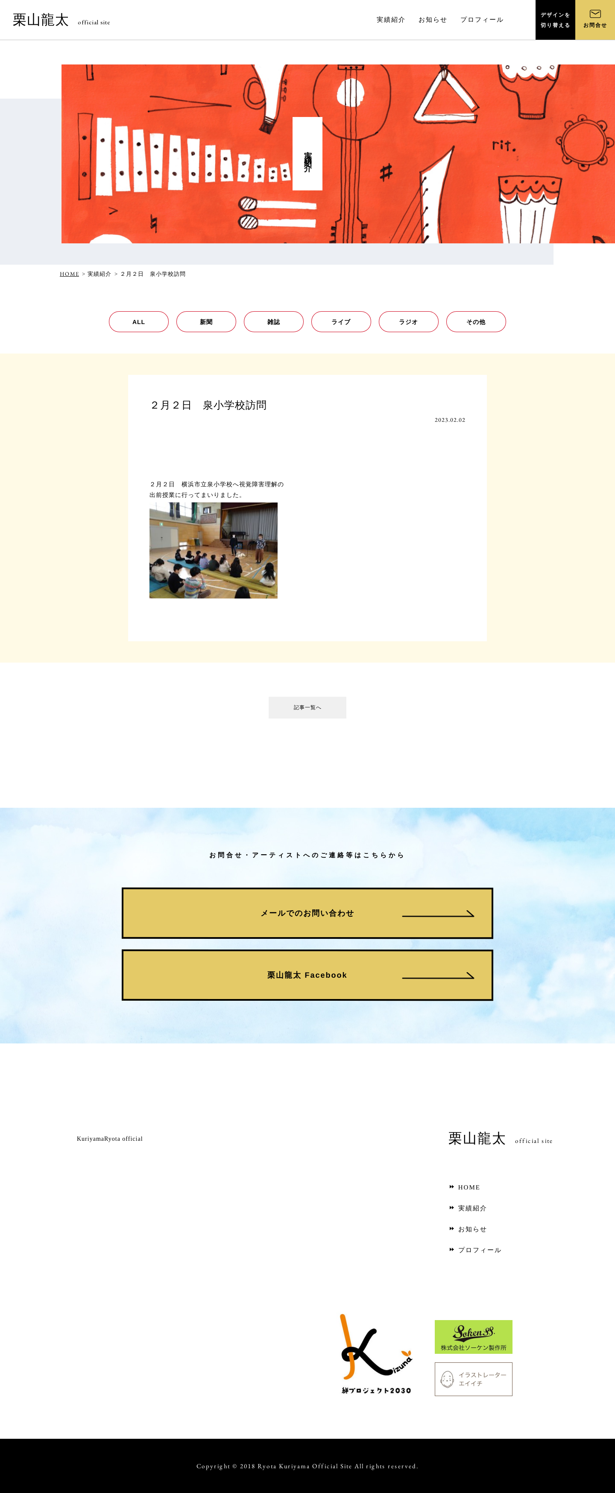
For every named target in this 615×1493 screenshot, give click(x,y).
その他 (476, 321)
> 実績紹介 (96, 274)
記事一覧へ (307, 709)
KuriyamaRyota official (110, 1139)
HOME (69, 274)
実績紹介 (467, 1208)
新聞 (206, 321)
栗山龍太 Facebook (307, 975)
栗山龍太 (61, 19)
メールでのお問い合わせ (307, 913)
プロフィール (475, 1250)
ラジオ (408, 321)
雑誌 (273, 321)
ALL (138, 321)
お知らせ (467, 1229)
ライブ (341, 321)
